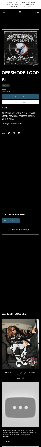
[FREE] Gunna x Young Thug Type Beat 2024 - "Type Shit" (20, 374)
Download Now (20, 102)
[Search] (35, 12)
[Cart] (39, 12)
